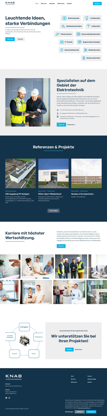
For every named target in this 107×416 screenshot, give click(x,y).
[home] (15, 3)
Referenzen (60, 3)
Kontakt (69, 3)
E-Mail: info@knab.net (10, 393)
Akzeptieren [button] (91, 412)
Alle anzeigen (54, 210)
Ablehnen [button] (80, 412)
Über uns (43, 3)
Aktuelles (52, 3)
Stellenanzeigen (92, 379)
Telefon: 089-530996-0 (11, 391)
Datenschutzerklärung (83, 408)
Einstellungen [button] (69, 412)
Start (36, 3)
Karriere (97, 3)
